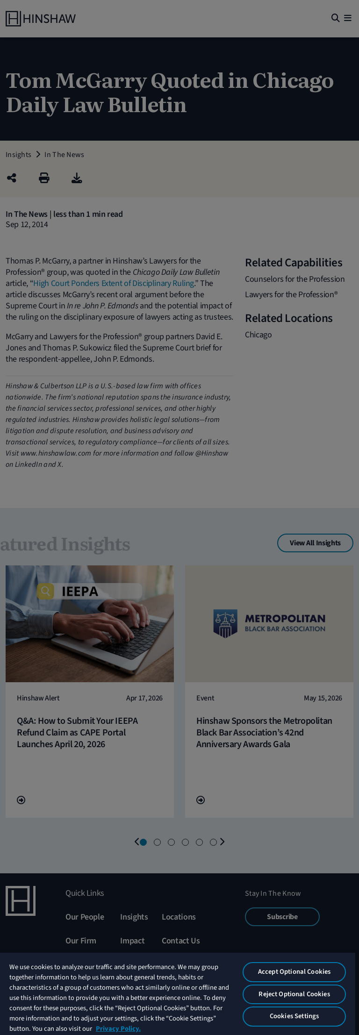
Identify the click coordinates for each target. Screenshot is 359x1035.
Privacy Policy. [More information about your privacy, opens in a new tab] (118, 1029)
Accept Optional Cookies (294, 972)
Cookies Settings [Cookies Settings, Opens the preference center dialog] (294, 1016)
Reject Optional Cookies (294, 994)
